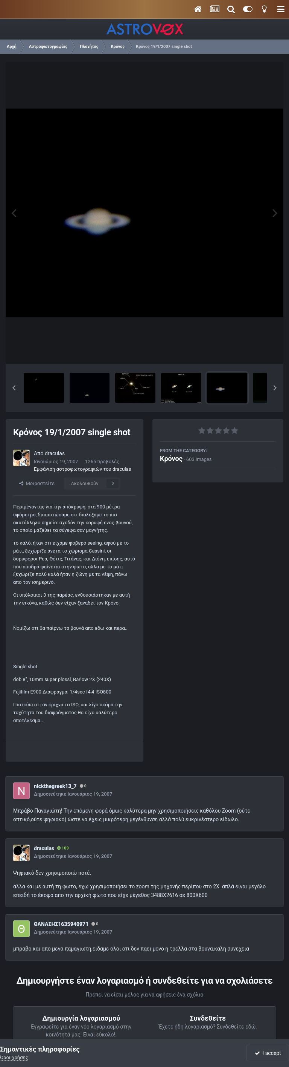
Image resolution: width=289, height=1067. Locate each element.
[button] (14, 388)
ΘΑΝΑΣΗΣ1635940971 (61, 924)
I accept (268, 1053)
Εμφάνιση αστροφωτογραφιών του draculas (82, 469)
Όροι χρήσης (14, 1057)
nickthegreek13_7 (55, 786)
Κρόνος (171, 458)
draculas (55, 453)
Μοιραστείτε (37, 483)
